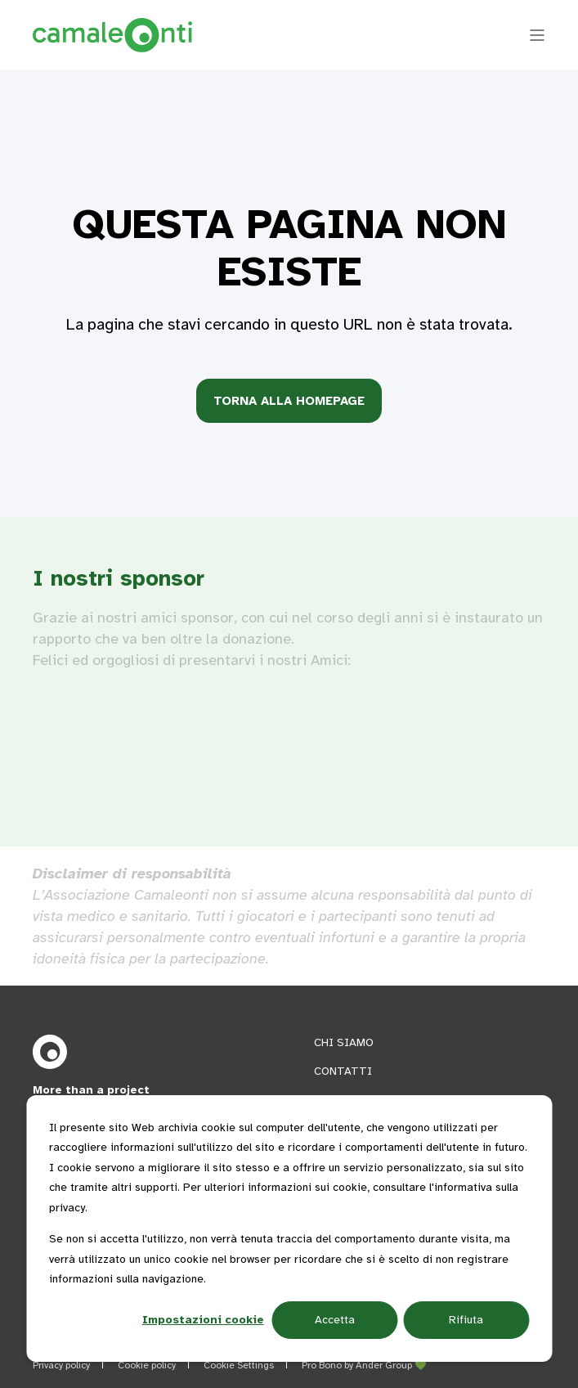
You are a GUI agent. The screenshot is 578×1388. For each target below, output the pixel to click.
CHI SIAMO (344, 1042)
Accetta (335, 1320)
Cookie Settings (239, 1365)
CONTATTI (343, 1071)
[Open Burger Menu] (537, 35)
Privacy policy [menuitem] (61, 1365)
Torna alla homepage (289, 400)
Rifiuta (466, 1320)
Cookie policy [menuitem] (147, 1365)
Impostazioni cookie (203, 1320)
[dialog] (289, 1228)
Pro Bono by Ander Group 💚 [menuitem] (364, 1365)
